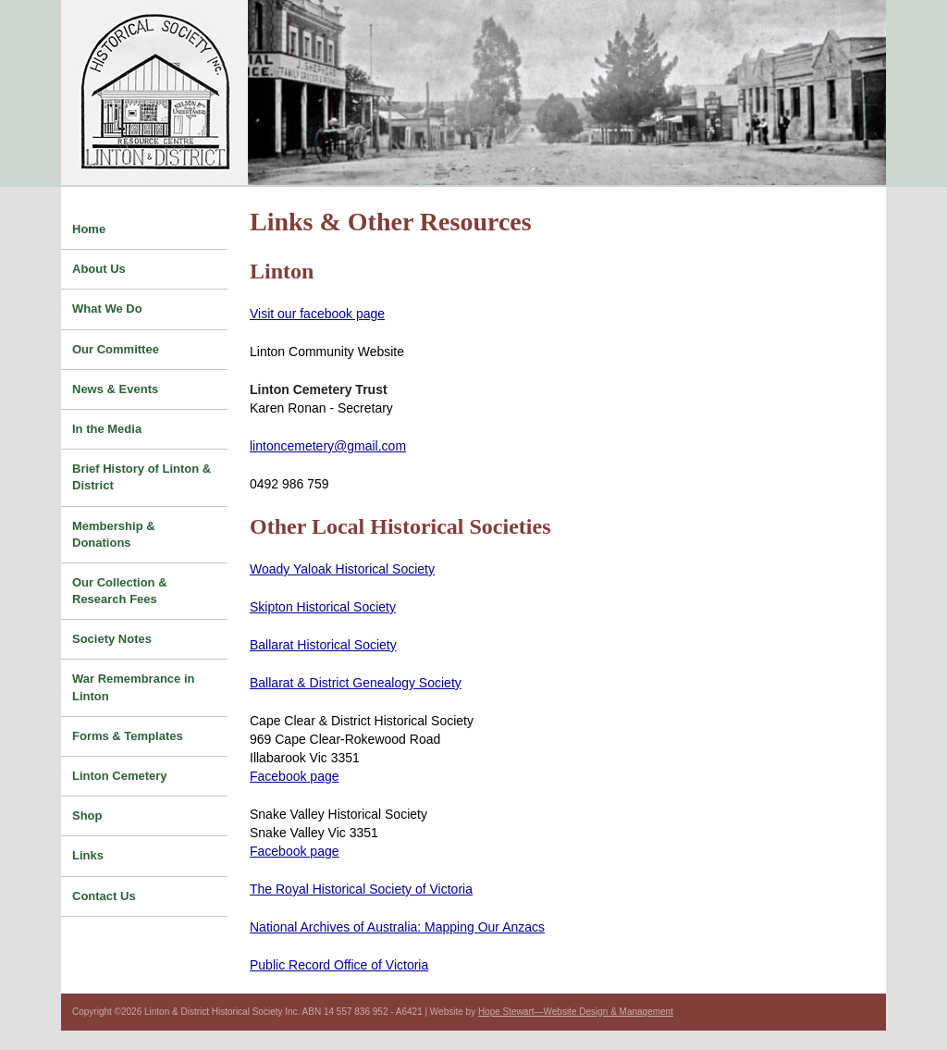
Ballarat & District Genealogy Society (355, 682)
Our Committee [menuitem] (115, 349)
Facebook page (294, 776)
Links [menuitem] (88, 855)
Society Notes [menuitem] (112, 639)
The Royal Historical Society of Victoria (361, 889)
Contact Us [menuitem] (104, 896)
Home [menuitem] (88, 229)
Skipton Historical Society (323, 606)
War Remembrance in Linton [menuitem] (133, 687)
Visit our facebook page (317, 313)
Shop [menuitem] (87, 815)
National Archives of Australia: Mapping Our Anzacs (397, 927)
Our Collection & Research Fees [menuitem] (119, 590)
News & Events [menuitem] (115, 389)
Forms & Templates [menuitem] (127, 736)
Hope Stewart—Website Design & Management (575, 1012)
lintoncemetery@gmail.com (328, 446)
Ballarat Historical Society (323, 644)
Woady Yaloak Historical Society (342, 569)
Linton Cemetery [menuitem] (119, 776)
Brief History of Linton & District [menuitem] (141, 477)
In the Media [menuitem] (106, 429)
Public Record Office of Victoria (339, 964)
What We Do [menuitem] (107, 308)
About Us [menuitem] (99, 269)
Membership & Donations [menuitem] (113, 534)
